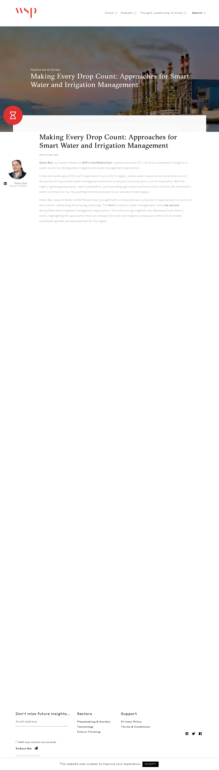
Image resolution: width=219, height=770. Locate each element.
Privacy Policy (131, 722)
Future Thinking (88, 732)
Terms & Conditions (135, 727)
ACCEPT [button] (150, 764)
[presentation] (42, 733)
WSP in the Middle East (97, 192)
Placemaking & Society (93, 722)
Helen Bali (46, 192)
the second (171, 235)
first (111, 235)
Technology (85, 727)
